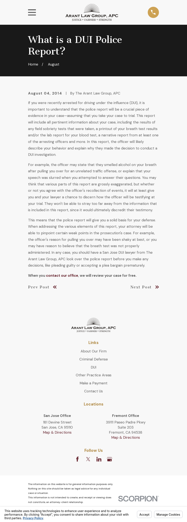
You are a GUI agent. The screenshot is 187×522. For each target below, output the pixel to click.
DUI (93, 367)
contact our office (62, 275)
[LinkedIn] (99, 459)
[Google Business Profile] (109, 459)
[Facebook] (77, 459)
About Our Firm (94, 351)
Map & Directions (57, 432)
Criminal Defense (93, 359)
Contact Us (93, 391)
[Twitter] (88, 459)
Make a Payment (93, 383)
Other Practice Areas (93, 375)
